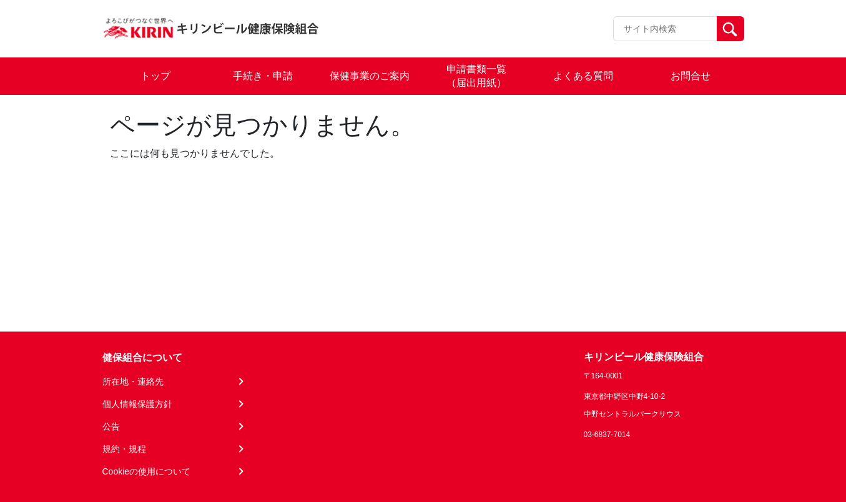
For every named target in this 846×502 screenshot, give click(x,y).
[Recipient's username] (665, 28)
